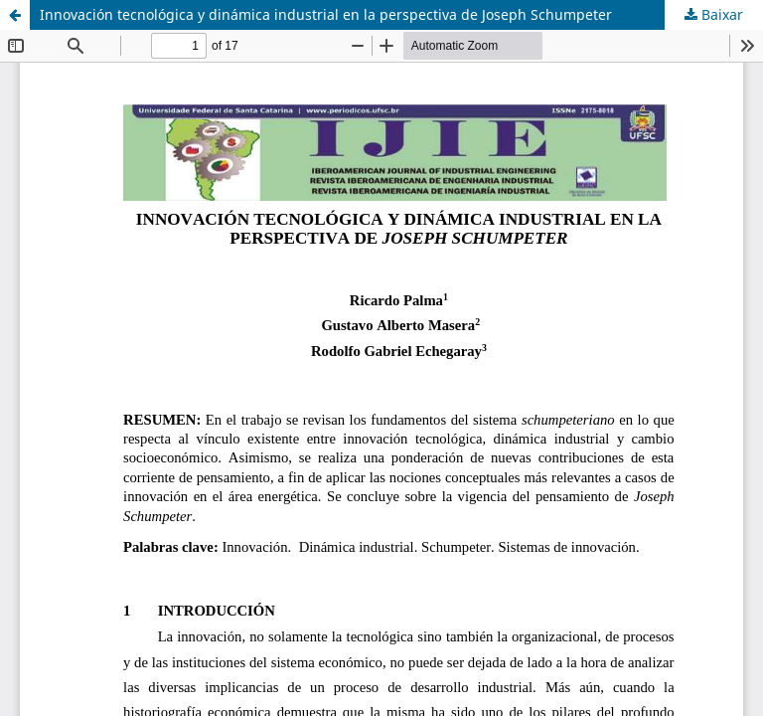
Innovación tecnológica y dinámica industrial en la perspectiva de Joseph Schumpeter (326, 14)
